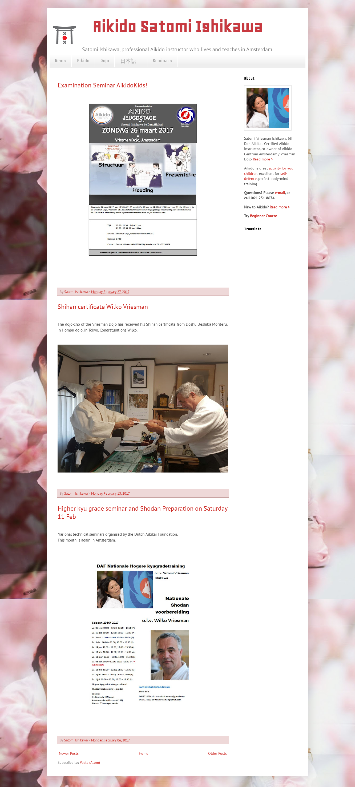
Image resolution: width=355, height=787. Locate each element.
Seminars (162, 60)
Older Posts (217, 753)
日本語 (131, 61)
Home (143, 753)
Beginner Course (263, 215)
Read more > (263, 159)
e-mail (280, 192)
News (60, 60)
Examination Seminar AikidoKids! (102, 85)
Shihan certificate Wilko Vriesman (103, 306)
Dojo (104, 60)
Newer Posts (69, 753)
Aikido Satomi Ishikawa (177, 26)
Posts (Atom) (90, 762)
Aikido (83, 60)
